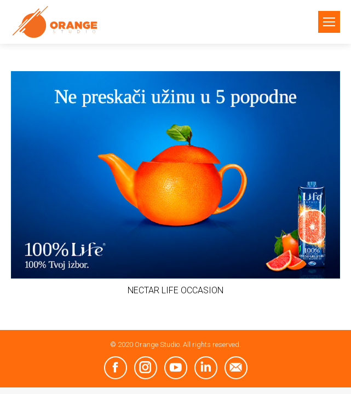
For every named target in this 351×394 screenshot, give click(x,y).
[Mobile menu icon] (329, 22)
